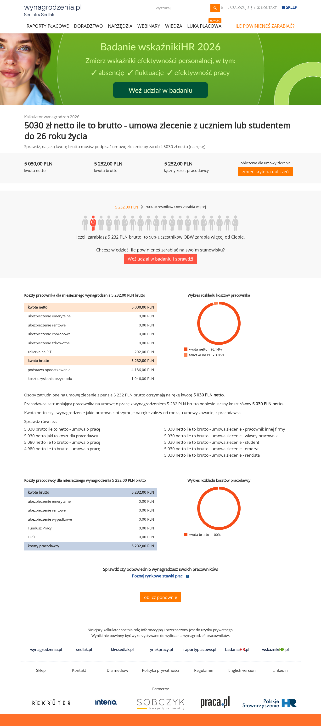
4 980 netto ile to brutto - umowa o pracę (62, 448)
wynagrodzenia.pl (46, 649)
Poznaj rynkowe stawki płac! (157, 576)
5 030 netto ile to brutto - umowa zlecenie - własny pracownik (221, 435)
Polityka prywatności (160, 670)
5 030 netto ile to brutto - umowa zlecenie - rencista (212, 455)
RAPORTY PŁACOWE (48, 25)
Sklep (289, 7)
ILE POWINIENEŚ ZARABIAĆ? (265, 26)
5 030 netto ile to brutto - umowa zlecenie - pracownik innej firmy (224, 429)
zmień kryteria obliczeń (265, 171)
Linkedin (280, 670)
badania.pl (237, 649)
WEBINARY (148, 25)
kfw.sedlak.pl (122, 649)
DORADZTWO (88, 26)
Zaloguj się (240, 7)
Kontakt (267, 7)
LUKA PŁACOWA (204, 26)
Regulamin (203, 670)
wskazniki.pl (275, 649)
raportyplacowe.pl (199, 649)
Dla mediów (117, 670)
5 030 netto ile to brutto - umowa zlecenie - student (211, 442)
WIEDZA (173, 26)
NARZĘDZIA (120, 25)
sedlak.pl (84, 649)
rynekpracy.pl (160, 649)
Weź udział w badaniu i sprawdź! (160, 259)
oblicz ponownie (160, 597)
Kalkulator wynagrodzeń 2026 (51, 116)
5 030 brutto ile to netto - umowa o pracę (62, 429)
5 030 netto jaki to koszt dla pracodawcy (61, 435)
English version (242, 670)
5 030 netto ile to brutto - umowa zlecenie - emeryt (211, 448)
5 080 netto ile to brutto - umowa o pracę (62, 442)
